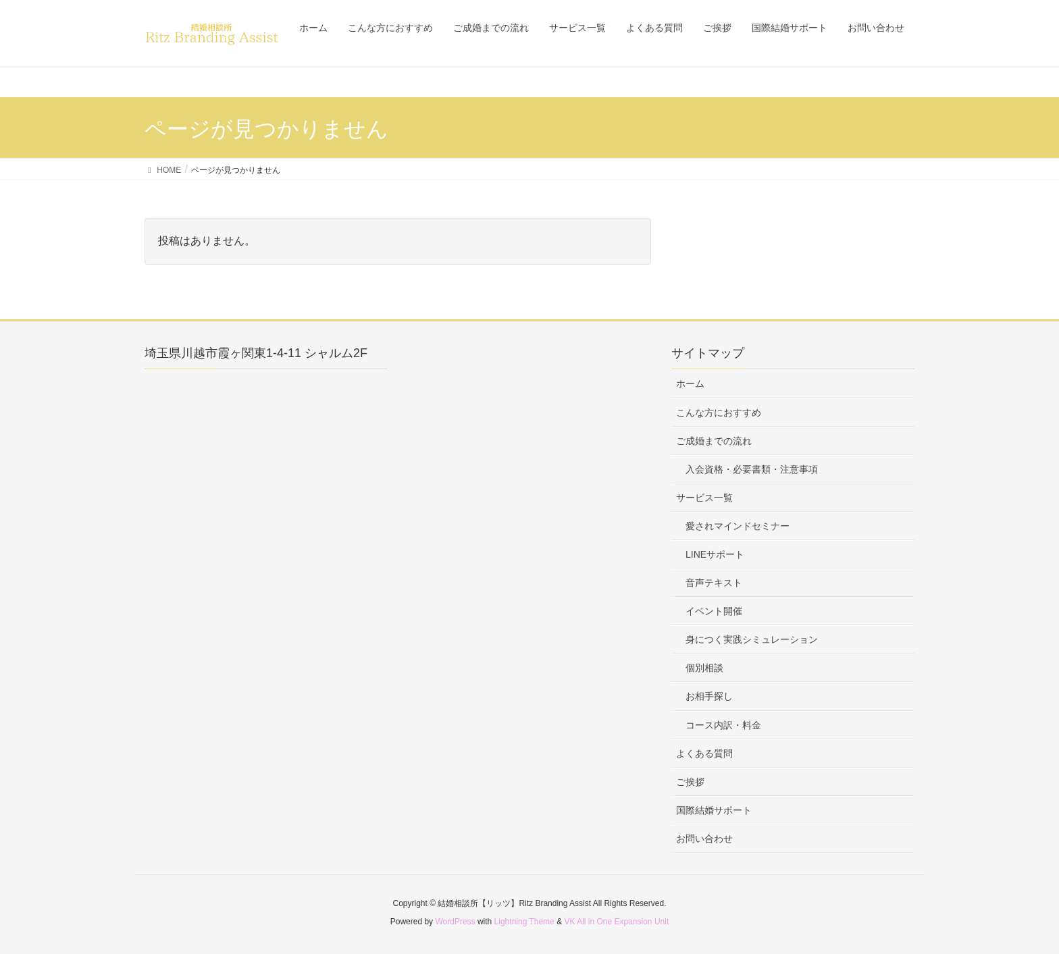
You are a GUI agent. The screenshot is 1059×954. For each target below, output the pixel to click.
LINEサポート (715, 554)
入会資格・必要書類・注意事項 (752, 469)
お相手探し (709, 696)
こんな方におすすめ (718, 412)
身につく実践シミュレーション (752, 639)
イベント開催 (714, 611)
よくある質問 (704, 753)
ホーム (690, 383)
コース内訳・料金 (723, 725)
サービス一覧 (704, 497)
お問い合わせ (704, 838)
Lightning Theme (524, 921)
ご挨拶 (690, 781)
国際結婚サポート (714, 810)
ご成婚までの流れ (714, 440)
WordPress (455, 921)
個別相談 (704, 667)
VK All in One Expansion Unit (616, 921)
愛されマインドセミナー (738, 526)
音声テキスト (714, 582)
